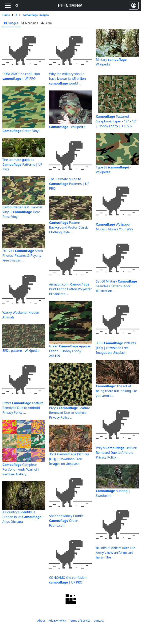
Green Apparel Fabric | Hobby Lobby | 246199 (70, 351)
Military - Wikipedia (112, 61)
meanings (29, 23)
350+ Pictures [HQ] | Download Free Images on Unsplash (69, 459)
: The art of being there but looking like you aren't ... (116, 391)
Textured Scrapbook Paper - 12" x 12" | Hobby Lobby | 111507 (116, 121)
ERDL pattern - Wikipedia (20, 350)
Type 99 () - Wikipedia (113, 169)
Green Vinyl (20, 131)
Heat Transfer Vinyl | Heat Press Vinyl (22, 212)
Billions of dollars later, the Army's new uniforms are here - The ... (115, 553)
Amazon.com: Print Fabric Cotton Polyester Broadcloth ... (70, 289)
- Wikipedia (67, 127)
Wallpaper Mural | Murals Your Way (114, 226)
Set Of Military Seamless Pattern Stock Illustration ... (116, 286)
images (11, 23)
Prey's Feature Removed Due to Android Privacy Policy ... (22, 408)
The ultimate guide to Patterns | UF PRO (22, 164)
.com (46, 23)
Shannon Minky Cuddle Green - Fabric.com (66, 521)
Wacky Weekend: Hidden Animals (20, 314)
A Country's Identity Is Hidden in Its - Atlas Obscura (22, 517)
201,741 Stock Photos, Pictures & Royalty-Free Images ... (22, 255)
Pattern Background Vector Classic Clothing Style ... (68, 227)
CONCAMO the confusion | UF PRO (21, 76)
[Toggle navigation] (7, 6)
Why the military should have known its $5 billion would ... (67, 79)
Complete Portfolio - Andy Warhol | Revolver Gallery (21, 469)
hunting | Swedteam (113, 493)
